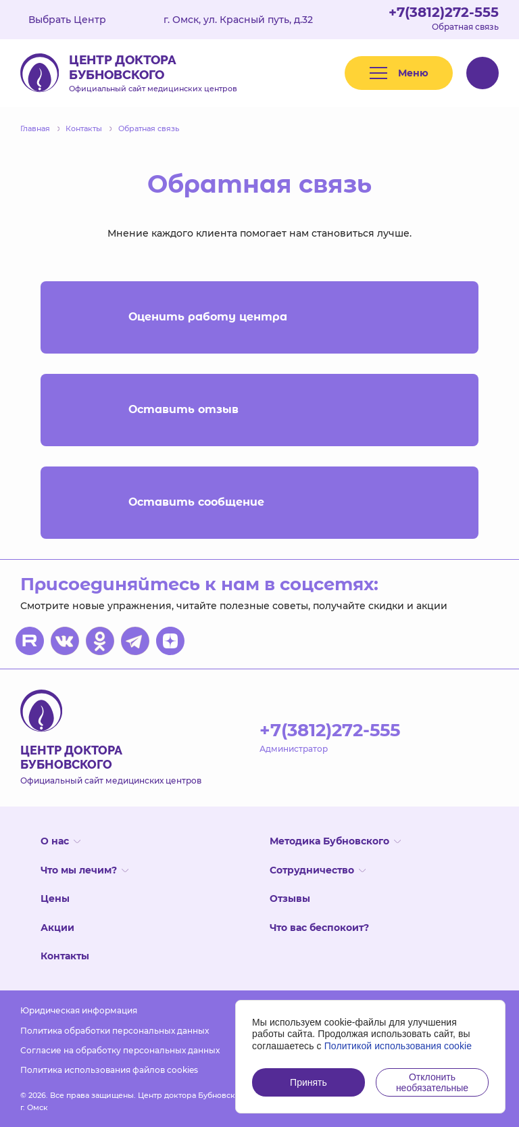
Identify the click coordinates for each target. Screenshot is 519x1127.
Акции (57, 927)
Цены (55, 898)
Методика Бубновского (335, 841)
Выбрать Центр (77, 20)
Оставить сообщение (259, 502)
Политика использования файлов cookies (109, 1070)
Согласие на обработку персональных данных (120, 1050)
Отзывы (290, 898)
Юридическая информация (78, 1010)
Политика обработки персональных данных (114, 1031)
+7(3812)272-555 (444, 12)
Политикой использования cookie (398, 1045)
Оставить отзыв (259, 410)
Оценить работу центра (259, 317)
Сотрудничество (318, 870)
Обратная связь (465, 27)
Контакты (65, 956)
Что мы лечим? (84, 870)
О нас (60, 841)
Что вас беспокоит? (319, 927)
